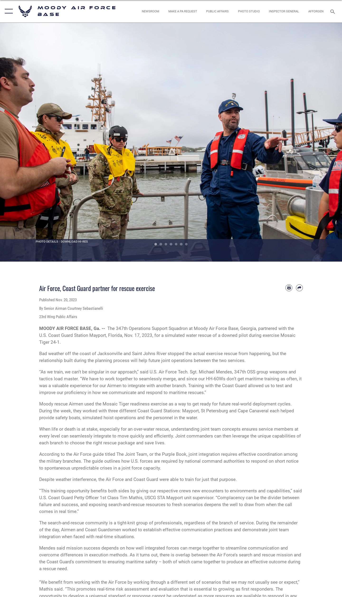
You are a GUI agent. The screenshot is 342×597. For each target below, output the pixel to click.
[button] (7, 11)
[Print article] (288, 287)
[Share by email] (299, 287)
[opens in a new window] (182, 11)
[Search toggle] (333, 11)
